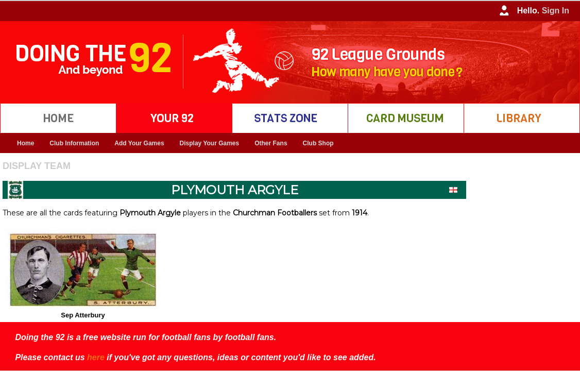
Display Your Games (210, 143)
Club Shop (318, 143)
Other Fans (270, 143)
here (96, 357)
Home (25, 143)
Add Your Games (139, 143)
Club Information (74, 143)
